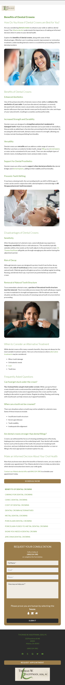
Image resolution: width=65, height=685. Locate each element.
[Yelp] (27, 654)
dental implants (18, 169)
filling (44, 149)
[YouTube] (42, 654)
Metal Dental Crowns (16, 515)
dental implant (54, 149)
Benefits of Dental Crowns (18, 489)
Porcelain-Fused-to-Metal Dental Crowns (26, 526)
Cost (10, 366)
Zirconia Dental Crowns (17, 537)
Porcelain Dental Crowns (18, 521)
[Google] (32, 654)
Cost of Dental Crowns (17, 505)
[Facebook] (22, 654)
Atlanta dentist (18, 30)
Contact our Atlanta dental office (16, 471)
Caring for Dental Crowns (18, 494)
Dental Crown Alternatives (19, 510)
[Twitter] (37, 654)
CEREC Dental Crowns (16, 500)
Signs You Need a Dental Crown (21, 531)
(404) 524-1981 (35, 471)
